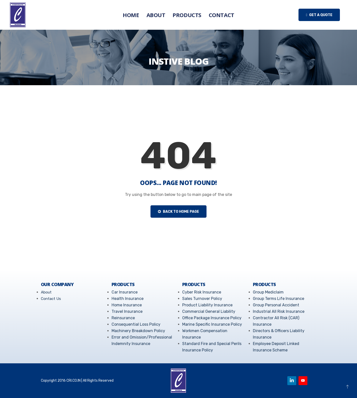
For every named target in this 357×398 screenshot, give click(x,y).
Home (131, 15)
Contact (221, 15)
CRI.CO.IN (73, 380)
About (156, 15)
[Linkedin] (291, 380)
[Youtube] (302, 380)
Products (187, 15)
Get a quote (319, 15)
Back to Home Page (178, 212)
